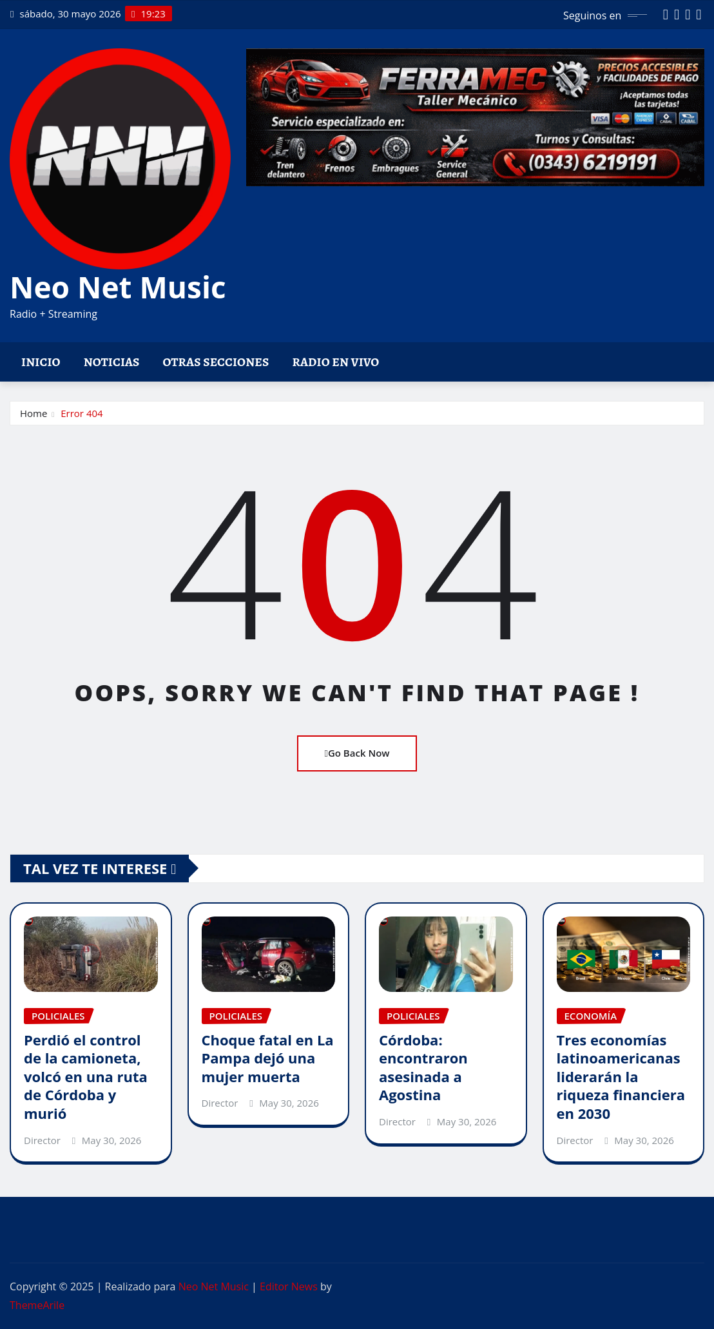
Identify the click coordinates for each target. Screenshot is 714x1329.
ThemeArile (37, 1305)
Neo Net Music (118, 287)
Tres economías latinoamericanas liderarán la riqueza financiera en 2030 (621, 1076)
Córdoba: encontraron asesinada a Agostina (423, 1067)
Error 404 (81, 413)
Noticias (112, 362)
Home (33, 413)
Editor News (289, 1286)
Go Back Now (356, 752)
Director (42, 1140)
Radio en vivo (335, 362)
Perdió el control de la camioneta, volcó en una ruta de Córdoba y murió (86, 1076)
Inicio (41, 362)
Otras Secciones (216, 362)
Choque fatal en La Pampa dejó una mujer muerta (268, 1058)
